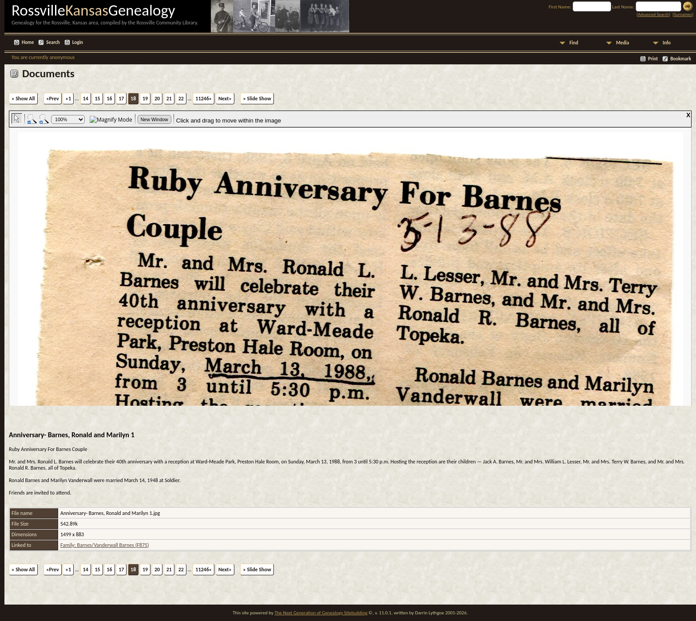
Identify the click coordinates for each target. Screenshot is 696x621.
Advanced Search (653, 14)
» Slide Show (257, 98)
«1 (68, 98)
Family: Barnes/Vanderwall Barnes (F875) (104, 545)
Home (28, 42)
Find (573, 43)
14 (85, 98)
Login (77, 42)
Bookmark (680, 59)
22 (181, 98)
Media (622, 43)
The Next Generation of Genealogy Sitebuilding (320, 613)
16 (109, 98)
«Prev (52, 98)
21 (169, 98)
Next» (225, 98)
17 (121, 98)
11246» (203, 98)
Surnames (683, 14)
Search (52, 42)
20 (157, 98)
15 (97, 98)
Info (667, 43)
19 (145, 98)
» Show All (23, 98)
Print (653, 59)
